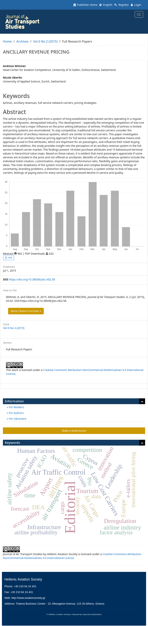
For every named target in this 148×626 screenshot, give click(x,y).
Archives (22, 41)
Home (7, 41)
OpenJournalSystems (92, 614)
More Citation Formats (26, 311)
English (105, 5)
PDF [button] (10, 257)
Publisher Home (85, 5)
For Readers (16, 407)
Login (136, 5)
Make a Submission (74, 430)
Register (121, 5)
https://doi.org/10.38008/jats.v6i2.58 (32, 279)
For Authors (16, 413)
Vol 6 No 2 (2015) (45, 41)
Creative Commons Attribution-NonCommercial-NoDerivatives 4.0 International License (72, 556)
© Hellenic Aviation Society (58, 614)
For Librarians (17, 418)
